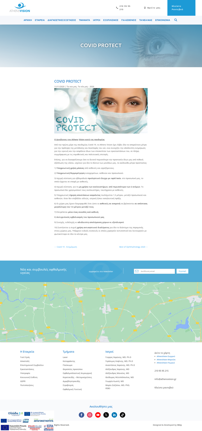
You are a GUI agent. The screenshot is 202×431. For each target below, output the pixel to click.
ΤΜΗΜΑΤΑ (84, 20)
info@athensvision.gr (165, 379)
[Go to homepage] (18, 11)
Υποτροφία (25, 373)
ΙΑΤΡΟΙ (96, 20)
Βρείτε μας (145, 8)
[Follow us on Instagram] (89, 415)
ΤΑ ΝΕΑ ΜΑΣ (145, 20)
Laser (65, 357)
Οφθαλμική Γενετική (72, 389)
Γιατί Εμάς (25, 357)
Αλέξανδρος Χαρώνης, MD (117, 369)
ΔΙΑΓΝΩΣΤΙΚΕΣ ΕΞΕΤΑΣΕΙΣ (62, 20)
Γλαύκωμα (67, 365)
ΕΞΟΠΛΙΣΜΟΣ (110, 20)
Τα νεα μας (72, 87)
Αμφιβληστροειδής (71, 381)
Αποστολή (24, 361)
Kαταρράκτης (69, 361)
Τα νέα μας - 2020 (86, 87)
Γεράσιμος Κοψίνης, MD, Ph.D (119, 361)
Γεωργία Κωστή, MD (114, 381)
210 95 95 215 (116, 8)
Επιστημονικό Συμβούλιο (31, 365)
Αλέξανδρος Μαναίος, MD (117, 373)
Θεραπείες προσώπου (73, 369)
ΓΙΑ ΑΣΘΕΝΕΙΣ (128, 20)
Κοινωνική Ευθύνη (28, 377)
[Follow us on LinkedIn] (114, 415)
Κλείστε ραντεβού (164, 387)
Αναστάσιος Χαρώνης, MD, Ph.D (120, 365)
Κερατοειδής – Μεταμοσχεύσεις (77, 377)
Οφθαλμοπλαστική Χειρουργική (77, 373)
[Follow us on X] (106, 415)
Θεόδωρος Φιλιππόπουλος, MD (119, 377)
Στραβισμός (68, 385)
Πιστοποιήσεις (27, 385)
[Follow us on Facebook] (81, 415)
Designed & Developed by (167, 425)
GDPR (22, 381)
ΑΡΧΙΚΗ (28, 20)
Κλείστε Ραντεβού (174, 8)
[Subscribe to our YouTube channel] (98, 415)
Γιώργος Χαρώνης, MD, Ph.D (118, 357)
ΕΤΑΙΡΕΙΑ (40, 20)
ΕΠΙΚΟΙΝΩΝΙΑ (162, 20)
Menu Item (175, 20)
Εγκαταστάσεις (27, 369)
